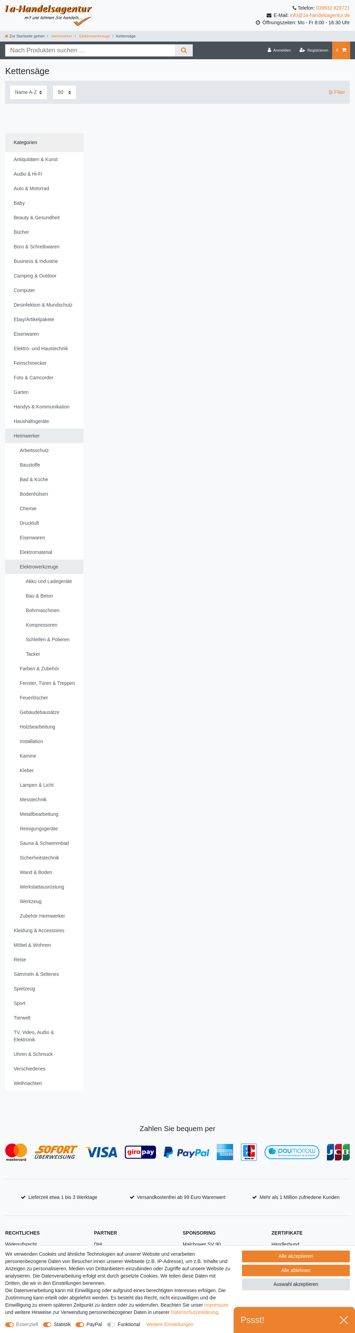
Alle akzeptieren (296, 1256)
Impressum (216, 1305)
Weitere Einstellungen (169, 1324)
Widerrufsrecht (21, 1244)
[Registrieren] (314, 50)
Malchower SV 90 (202, 1244)
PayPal (94, 1324)
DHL (99, 1244)
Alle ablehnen (296, 1270)
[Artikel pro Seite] (64, 92)
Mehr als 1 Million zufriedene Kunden (299, 1197)
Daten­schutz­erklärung (194, 1312)
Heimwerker (61, 36)
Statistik (62, 1324)
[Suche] (183, 50)
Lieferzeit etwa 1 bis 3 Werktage (62, 1197)
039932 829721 (333, 8)
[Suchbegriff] (90, 50)
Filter (337, 92)
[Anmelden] (279, 50)
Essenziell (27, 1324)
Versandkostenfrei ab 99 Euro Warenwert (181, 1197)
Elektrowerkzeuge (94, 36)
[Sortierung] (28, 92)
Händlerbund (285, 1244)
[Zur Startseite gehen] (24, 36)
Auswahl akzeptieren (296, 1284)
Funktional (129, 1324)
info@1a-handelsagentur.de (320, 15)
